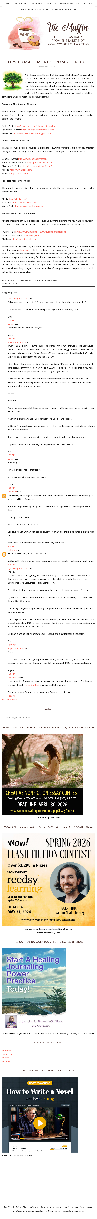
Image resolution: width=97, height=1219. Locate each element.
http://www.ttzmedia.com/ (25, 202)
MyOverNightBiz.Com (18, 298)
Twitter (5, 1057)
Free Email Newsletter (64, 9)
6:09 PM (11, 564)
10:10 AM (12, 644)
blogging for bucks (34, 280)
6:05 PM (11, 546)
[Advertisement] (48, 1181)
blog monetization (14, 280)
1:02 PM (11, 455)
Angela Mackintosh (17, 342)
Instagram (7, 1054)
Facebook (6, 1050)
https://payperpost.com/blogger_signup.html (35, 126)
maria (10, 324)
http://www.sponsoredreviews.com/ (38, 129)
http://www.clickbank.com (24, 239)
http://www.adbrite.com (21, 169)
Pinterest (6, 1061)
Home (8, 3)
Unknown (12, 491)
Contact (87, 3)
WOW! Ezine (21, 3)
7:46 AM (11, 320)
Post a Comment (10, 699)
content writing (32, 684)
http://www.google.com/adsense (33, 158)
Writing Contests (69, 3)
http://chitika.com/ (18, 199)
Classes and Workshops (43, 3)
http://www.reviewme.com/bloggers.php (32, 133)
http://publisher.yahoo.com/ (40, 162)
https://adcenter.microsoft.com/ (37, 166)
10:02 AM (12, 696)
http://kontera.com (19, 173)
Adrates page (24, 250)
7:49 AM (11, 338)
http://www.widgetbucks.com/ (29, 206)
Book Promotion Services (34, 9)
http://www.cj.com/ (31, 235)
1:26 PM (11, 674)
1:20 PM (11, 488)
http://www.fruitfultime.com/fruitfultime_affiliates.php (40, 231)
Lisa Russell (13, 677)
